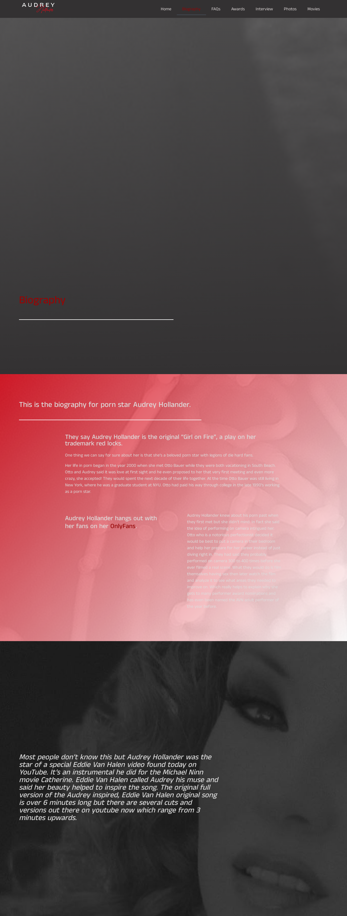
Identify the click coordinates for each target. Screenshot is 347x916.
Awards (238, 9)
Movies (313, 9)
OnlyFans (123, 526)
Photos (290, 9)
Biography (191, 9)
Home (166, 9)
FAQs (215, 9)
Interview (264, 9)
